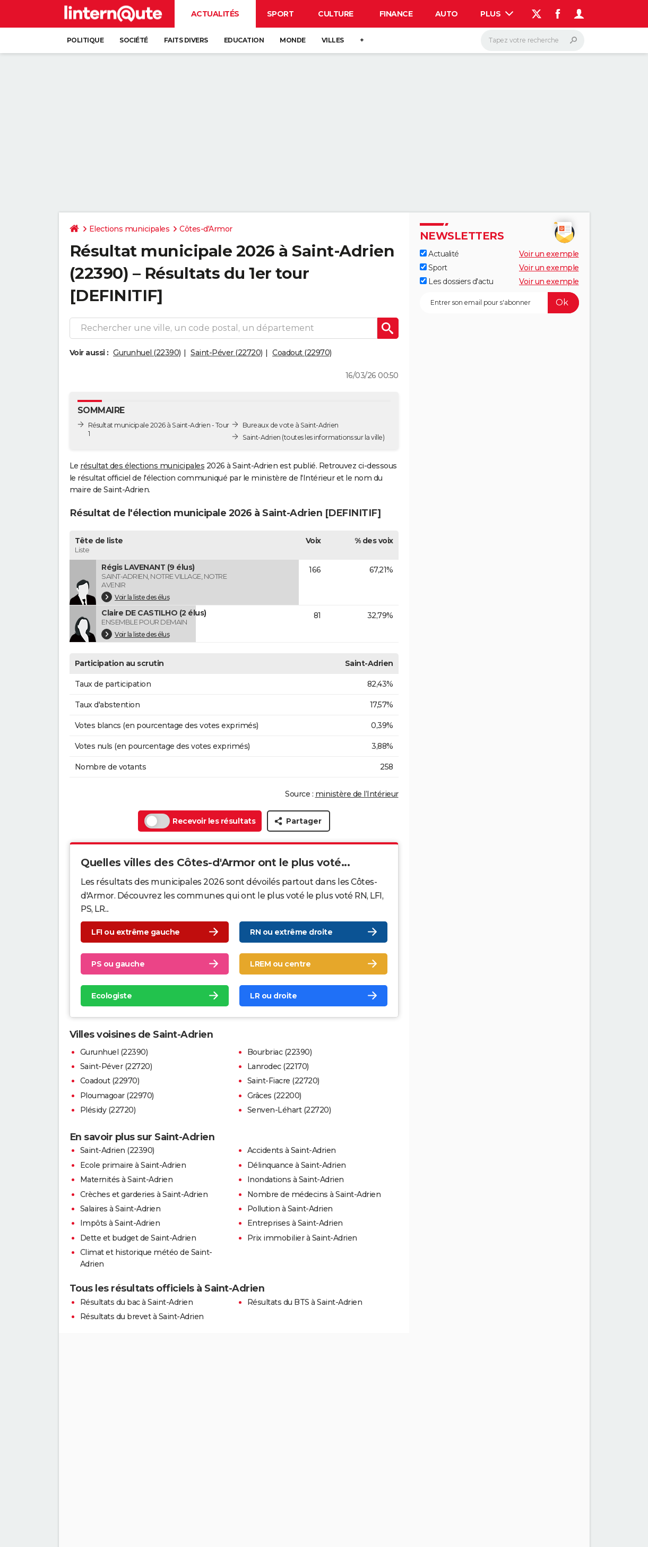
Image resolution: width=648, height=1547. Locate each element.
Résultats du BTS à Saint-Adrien (304, 1302)
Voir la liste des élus (135, 597)
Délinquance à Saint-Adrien (296, 1165)
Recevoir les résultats (199, 821)
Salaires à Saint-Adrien (120, 1208)
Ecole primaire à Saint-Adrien (133, 1165)
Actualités (215, 14)
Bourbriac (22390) (279, 1052)
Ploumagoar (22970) (117, 1095)
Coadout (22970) (302, 352)
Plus (496, 14)
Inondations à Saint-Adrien (295, 1179)
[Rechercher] (532, 40)
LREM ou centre (280, 964)
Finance (396, 14)
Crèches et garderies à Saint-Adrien (144, 1194)
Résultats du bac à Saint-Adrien (136, 1302)
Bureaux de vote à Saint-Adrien (291, 425)
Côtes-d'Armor (205, 229)
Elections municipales (129, 229)
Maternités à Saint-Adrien (126, 1179)
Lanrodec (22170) (278, 1066)
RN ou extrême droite (291, 932)
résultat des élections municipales (142, 466)
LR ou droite (273, 996)
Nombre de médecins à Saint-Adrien (314, 1194)
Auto (446, 14)
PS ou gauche (117, 964)
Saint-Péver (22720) (227, 352)
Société (133, 40)
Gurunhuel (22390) (147, 352)
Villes (333, 40)
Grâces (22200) (274, 1095)
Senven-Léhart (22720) (289, 1110)
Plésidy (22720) (108, 1110)
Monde (293, 40)
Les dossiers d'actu (457, 281)
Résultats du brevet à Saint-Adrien (142, 1316)
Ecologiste (111, 996)
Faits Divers (186, 40)
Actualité (439, 254)
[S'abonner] (499, 302)
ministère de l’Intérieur (357, 794)
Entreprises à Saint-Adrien (295, 1223)
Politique (85, 40)
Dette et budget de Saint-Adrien (138, 1238)
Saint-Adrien (262, 437)
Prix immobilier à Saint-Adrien (302, 1238)
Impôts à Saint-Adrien (120, 1223)
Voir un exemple (549, 254)
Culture (335, 14)
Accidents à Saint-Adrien (291, 1150)
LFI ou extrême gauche (135, 932)
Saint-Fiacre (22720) (283, 1081)
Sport (280, 14)
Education (244, 40)
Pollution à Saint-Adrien (290, 1208)
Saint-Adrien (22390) (117, 1150)
